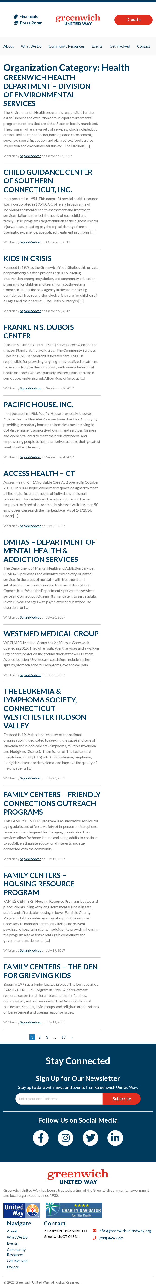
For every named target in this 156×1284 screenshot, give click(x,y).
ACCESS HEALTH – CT (39, 473)
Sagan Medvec (30, 156)
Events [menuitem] (97, 46)
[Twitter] (90, 1138)
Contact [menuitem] (143, 46)
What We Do (17, 1237)
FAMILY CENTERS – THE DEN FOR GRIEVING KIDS (50, 971)
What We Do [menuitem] (31, 46)
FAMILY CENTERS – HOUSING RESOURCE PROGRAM (38, 884)
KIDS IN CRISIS (27, 258)
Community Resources (16, 1252)
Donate (133, 19)
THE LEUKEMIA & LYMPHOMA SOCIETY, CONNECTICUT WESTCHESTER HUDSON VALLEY (44, 708)
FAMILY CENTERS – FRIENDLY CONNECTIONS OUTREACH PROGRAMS (52, 803)
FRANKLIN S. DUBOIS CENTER (38, 331)
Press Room (28, 22)
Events (12, 1243)
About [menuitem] (8, 46)
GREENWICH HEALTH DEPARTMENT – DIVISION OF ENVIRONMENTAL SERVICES (47, 90)
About (12, 1231)
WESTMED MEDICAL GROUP (51, 633)
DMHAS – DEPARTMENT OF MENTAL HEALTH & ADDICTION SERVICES (49, 550)
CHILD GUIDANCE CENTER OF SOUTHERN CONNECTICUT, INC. (47, 181)
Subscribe (122, 1098)
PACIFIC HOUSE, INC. (38, 404)
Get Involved (17, 1260)
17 (64, 1037)
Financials (26, 16)
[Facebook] (41, 1138)
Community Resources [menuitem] (66, 46)
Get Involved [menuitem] (120, 46)
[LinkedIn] (115, 1138)
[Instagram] (65, 1138)
